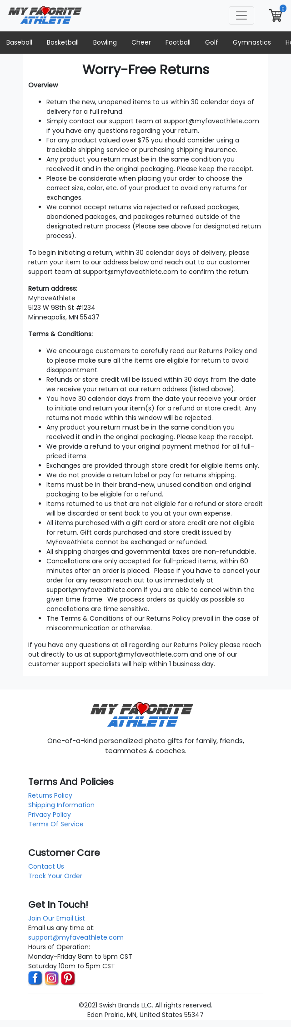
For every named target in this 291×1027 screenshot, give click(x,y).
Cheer (141, 42)
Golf (211, 42)
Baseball (19, 42)
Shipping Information (61, 804)
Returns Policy (50, 795)
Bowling (105, 42)
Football (178, 42)
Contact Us (46, 866)
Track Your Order (55, 875)
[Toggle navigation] (241, 15)
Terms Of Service (56, 824)
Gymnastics (252, 42)
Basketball (63, 42)
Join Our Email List (56, 918)
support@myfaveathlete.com (76, 937)
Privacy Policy (49, 814)
